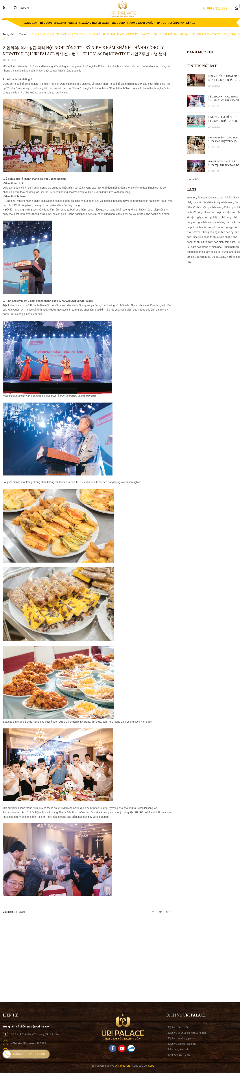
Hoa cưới (209, 212)
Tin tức (161, 22)
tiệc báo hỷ (227, 232)
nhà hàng (226, 217)
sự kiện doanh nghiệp (220, 227)
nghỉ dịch (214, 217)
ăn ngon (191, 197)
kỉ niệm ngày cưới (197, 217)
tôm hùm (230, 241)
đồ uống (197, 212)
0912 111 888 (217, 8)
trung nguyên (231, 246)
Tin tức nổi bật (202, 65)
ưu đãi (215, 256)
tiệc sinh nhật (201, 237)
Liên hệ (190, 22)
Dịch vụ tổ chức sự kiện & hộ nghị (187, 1032)
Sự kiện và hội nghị (65, 22)
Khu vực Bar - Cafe (179, 1054)
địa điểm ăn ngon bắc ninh (218, 202)
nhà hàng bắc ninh (224, 222)
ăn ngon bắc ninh (207, 197)
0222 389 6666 (37, 1042)
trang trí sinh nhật (212, 246)
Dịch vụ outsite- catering (182, 1043)
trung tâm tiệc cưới (210, 251)
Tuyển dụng (176, 22)
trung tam (192, 251)
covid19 (197, 202)
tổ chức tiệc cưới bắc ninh (209, 241)
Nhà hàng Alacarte (178, 1049)
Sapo (151, 1065)
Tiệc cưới (46, 22)
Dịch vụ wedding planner (182, 1038)
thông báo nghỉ (211, 232)
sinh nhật (201, 227)
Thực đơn (118, 22)
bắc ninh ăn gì (227, 197)
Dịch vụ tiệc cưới (178, 1027)
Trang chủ (30, 22)
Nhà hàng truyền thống (94, 22)
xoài (222, 256)
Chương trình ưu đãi (141, 22)
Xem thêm (193, 179)
